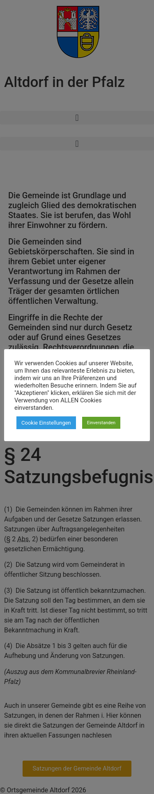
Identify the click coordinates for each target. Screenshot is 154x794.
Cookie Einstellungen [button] (46, 423)
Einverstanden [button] (101, 422)
